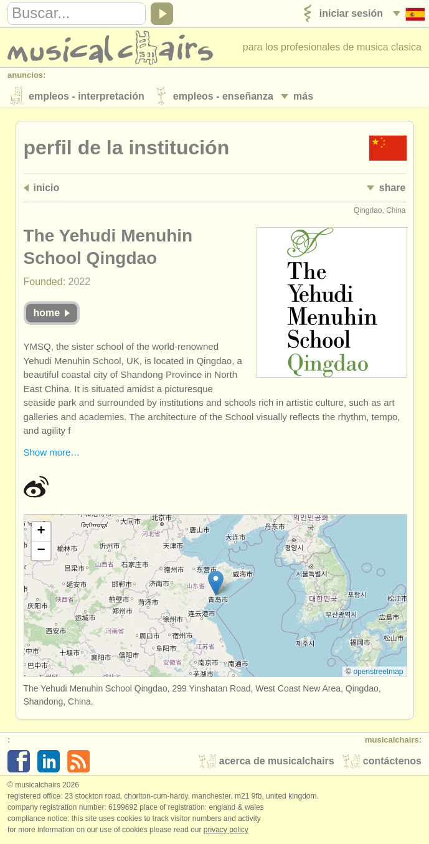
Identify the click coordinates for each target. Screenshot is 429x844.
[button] (216, 584)
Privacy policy (226, 831)
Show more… (52, 453)
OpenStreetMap (378, 672)
